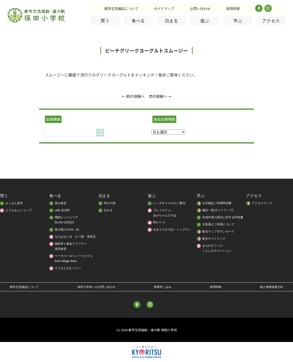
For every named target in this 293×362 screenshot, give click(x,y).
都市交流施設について (121, 9)
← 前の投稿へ (133, 96)
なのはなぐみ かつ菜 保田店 (75, 236)
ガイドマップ (164, 9)
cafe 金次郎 (62, 210)
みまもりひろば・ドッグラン (172, 229)
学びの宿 (109, 203)
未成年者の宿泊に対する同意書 (222, 217)
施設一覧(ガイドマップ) (217, 210)
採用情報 (233, 9)
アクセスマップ (261, 203)
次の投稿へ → (159, 96)
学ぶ (237, 20)
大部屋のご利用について (218, 224)
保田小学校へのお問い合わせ (96, 287)
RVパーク (159, 222)
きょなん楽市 (14, 203)
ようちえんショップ (18, 210)
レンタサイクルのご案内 (169, 203)
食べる (138, 20)
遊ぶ (204, 20)
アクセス (271, 20)
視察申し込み (162, 287)
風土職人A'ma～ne (67, 229)
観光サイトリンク (214, 238)
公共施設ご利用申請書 (216, 203)
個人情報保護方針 (271, 287)
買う (105, 20)
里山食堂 (60, 203)
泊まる (171, 20)
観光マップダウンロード (218, 231)
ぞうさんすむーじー (68, 268)
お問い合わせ (200, 9)
